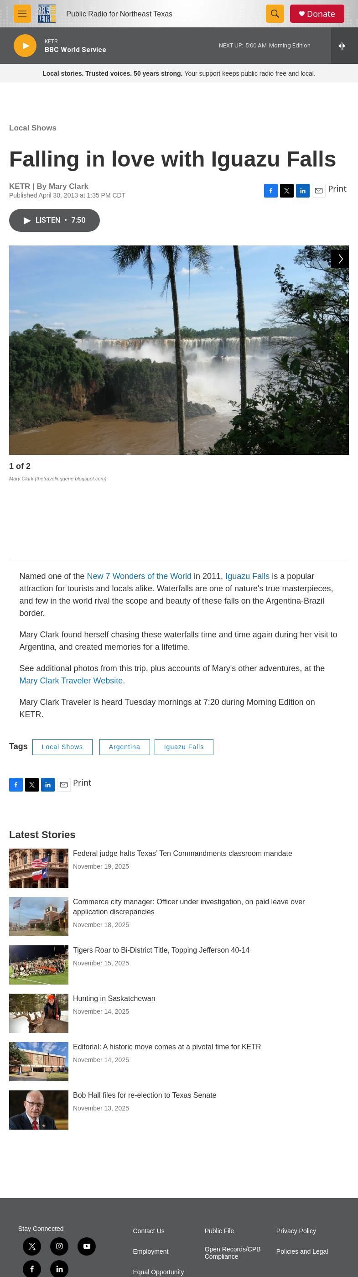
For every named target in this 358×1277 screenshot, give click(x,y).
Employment (151, 1178)
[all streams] (344, 45)
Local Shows (33, 128)
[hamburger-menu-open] (22, 14)
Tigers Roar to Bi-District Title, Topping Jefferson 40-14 (161, 877)
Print (337, 188)
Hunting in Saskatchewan (114, 925)
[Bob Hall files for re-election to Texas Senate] (38, 1036)
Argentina (124, 673)
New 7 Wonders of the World (139, 502)
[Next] (340, 468)
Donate (321, 14)
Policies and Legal (302, 1178)
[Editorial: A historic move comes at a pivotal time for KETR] (38, 988)
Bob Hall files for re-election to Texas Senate (145, 1022)
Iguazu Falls (247, 502)
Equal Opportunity (158, 1198)
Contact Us (149, 1157)
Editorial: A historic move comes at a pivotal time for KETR (167, 973)
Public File (219, 1157)
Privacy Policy (296, 1157)
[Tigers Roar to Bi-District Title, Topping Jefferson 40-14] (38, 891)
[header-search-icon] (275, 14)
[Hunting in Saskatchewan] (38, 939)
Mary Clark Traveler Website (71, 607)
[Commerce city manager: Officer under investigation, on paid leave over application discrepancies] (38, 843)
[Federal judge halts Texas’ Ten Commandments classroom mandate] (38, 794)
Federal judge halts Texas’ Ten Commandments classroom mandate (182, 780)
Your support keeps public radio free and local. (179, 73)
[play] (25, 46)
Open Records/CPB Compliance (233, 1180)
